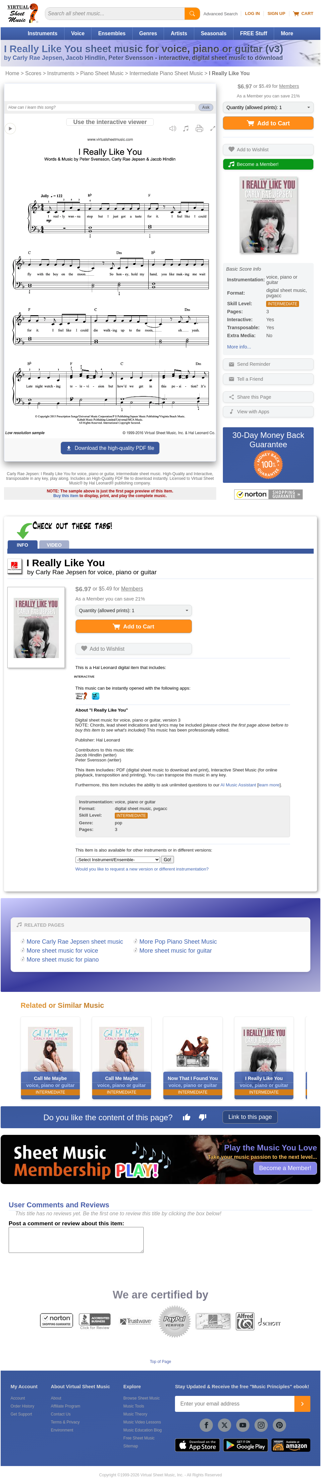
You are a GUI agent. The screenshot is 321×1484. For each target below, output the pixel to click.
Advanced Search (221, 13)
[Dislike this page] (202, 1118)
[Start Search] (192, 14)
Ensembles (111, 33)
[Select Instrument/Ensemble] (118, 860)
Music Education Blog (142, 1430)
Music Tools (133, 1406)
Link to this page (250, 1117)
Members (289, 86)
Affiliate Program (65, 1406)
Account (18, 1398)
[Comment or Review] (76, 1240)
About (56, 1398)
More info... (239, 346)
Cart (303, 13)
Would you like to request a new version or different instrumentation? (142, 869)
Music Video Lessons (142, 1422)
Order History (22, 1406)
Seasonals (214, 33)
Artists (179, 33)
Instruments (42, 33)
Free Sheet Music (139, 1438)
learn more (268, 784)
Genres (148, 33)
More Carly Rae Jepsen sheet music (75, 941)
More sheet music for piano (63, 959)
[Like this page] (186, 1118)
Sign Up (276, 13)
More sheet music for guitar (175, 950)
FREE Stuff (253, 33)
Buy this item (65, 495)
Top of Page (160, 1361)
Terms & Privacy (65, 1422)
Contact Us (61, 1414)
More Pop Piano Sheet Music (178, 941)
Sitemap (130, 1446)
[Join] (302, 1404)
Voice (77, 33)
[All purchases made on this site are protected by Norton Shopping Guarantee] (268, 494)
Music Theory (135, 1414)
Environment (62, 1430)
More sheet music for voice (62, 950)
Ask (206, 107)
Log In (252, 13)
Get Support (21, 1414)
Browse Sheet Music (141, 1398)
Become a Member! (285, 1168)
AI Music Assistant (238, 784)
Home (12, 73)
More (287, 33)
